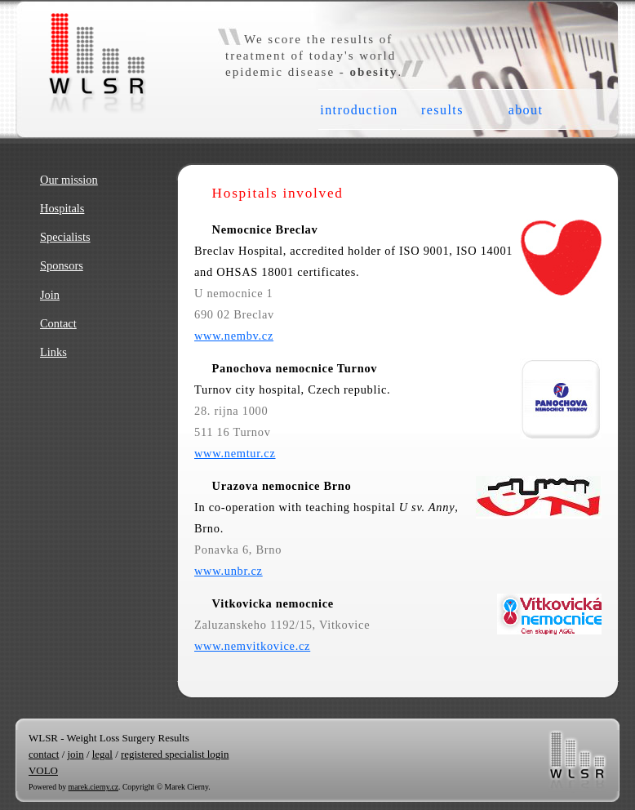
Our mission (69, 179)
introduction (359, 110)
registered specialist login (175, 754)
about (526, 110)
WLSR (64, 20)
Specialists (65, 236)
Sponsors (61, 265)
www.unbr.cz (228, 570)
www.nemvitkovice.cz (252, 645)
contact (44, 754)
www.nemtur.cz (235, 453)
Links (53, 351)
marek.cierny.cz (93, 786)
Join (50, 294)
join (75, 754)
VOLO (43, 770)
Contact (58, 323)
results (442, 110)
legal (102, 754)
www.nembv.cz (233, 335)
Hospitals (62, 208)
